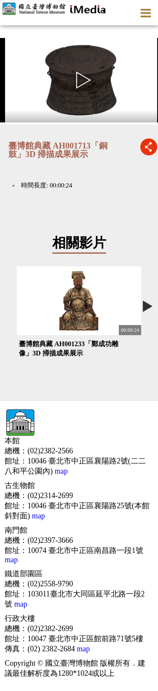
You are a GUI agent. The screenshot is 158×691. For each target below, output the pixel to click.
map (60, 471)
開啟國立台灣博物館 (55, 8)
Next (147, 306)
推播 (148, 146)
